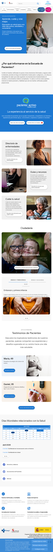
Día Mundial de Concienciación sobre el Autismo (21, 448)
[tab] (18, 280)
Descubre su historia (9, 370)
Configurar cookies (39, 549)
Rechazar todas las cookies (40, 545)
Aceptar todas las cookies (39, 541)
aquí (25, 546)
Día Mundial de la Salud (14, 452)
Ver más (26, 318)
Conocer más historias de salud (26, 407)
